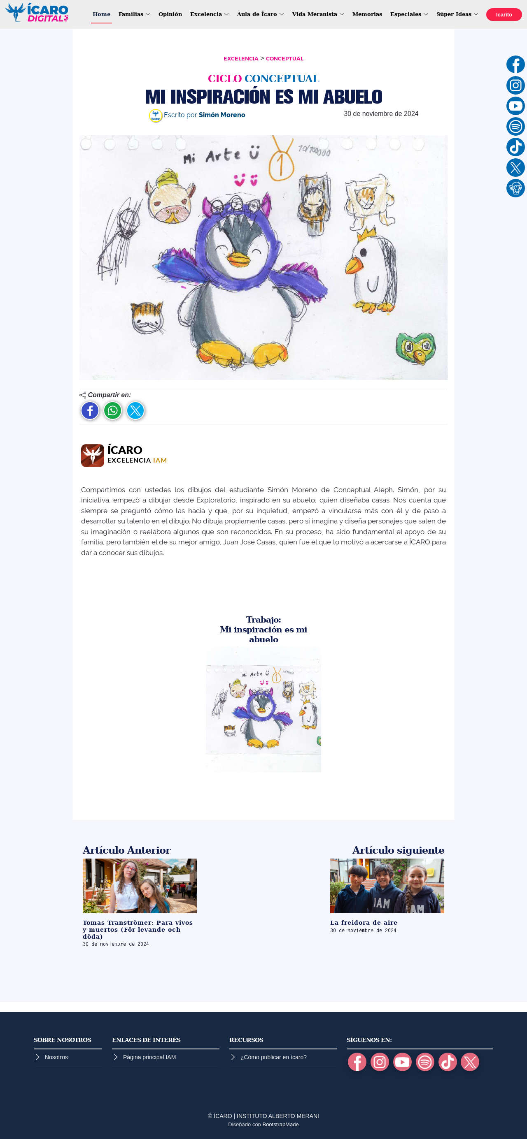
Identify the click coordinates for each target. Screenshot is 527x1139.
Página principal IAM (149, 1057)
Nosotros (56, 1057)
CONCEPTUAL (284, 59)
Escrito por (197, 115)
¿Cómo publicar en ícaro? (273, 1057)
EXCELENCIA (241, 59)
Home (101, 14)
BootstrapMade (280, 1124)
